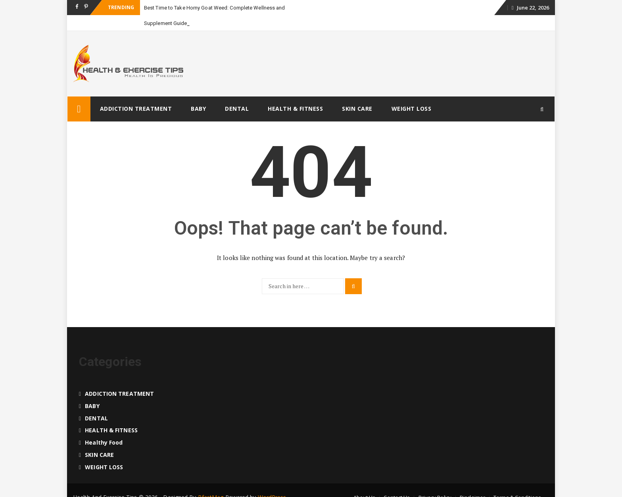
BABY (198, 108)
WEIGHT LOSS (412, 108)
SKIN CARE (357, 108)
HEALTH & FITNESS (295, 108)
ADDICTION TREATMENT (136, 108)
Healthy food (104, 442)
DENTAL (237, 108)
